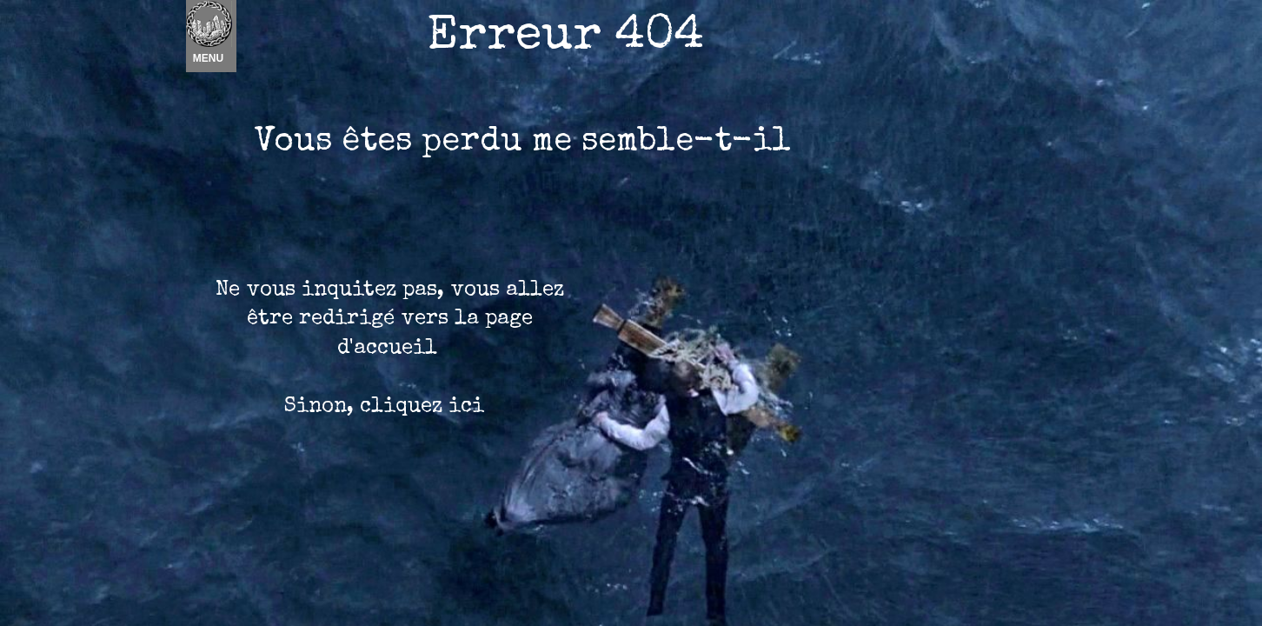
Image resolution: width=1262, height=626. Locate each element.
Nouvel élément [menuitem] (232, 36)
